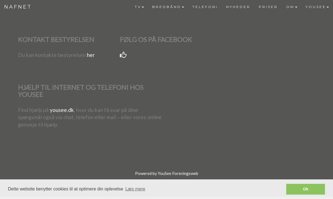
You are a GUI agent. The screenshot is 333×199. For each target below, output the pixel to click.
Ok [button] (305, 189)
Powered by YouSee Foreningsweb (166, 173)
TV (139, 7)
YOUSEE (317, 7)
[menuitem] (139, 7)
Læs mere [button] (135, 189)
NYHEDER (238, 7)
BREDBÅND (168, 7)
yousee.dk (62, 110)
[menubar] (232, 7)
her (91, 55)
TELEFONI (205, 7)
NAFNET (18, 7)
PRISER (268, 7)
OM (291, 7)
